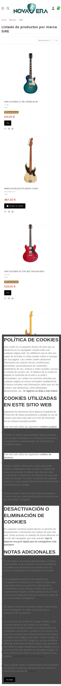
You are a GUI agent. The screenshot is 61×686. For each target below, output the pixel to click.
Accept (9, 680)
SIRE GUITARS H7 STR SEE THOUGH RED (24, 271)
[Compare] (9, 129)
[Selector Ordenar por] (44, 40)
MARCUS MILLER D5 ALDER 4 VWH (21, 188)
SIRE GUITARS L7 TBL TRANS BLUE (21, 101)
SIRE (6, 107)
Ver (7, 123)
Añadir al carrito (14, 206)
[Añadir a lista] (6, 129)
